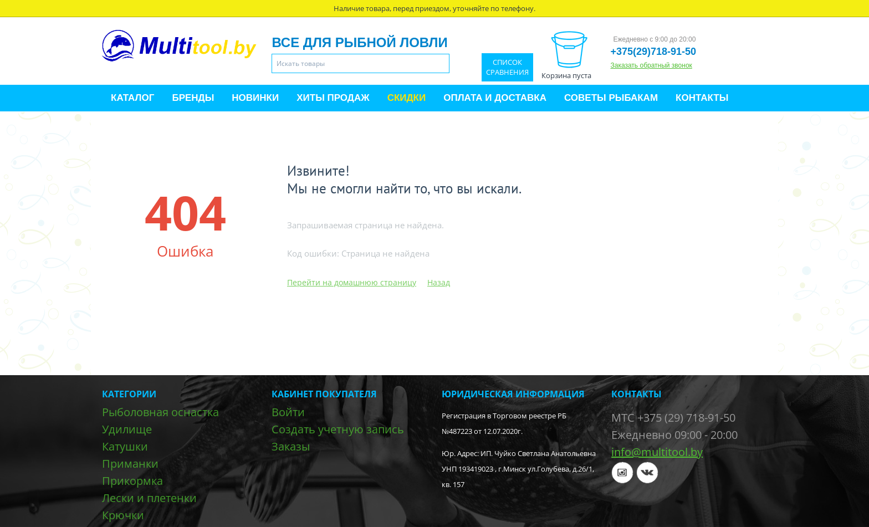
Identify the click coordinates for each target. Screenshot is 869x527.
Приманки (130, 463)
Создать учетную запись (338, 429)
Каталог (132, 98)
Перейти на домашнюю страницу (351, 282)
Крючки (123, 515)
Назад (438, 282)
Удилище (127, 429)
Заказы (291, 446)
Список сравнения (507, 67)
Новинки (255, 98)
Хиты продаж (333, 98)
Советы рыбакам (611, 98)
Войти (288, 412)
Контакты (702, 98)
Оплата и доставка (494, 98)
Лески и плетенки (149, 497)
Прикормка (132, 480)
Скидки (406, 98)
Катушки (125, 446)
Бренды (193, 98)
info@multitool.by (657, 451)
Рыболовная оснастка (160, 412)
